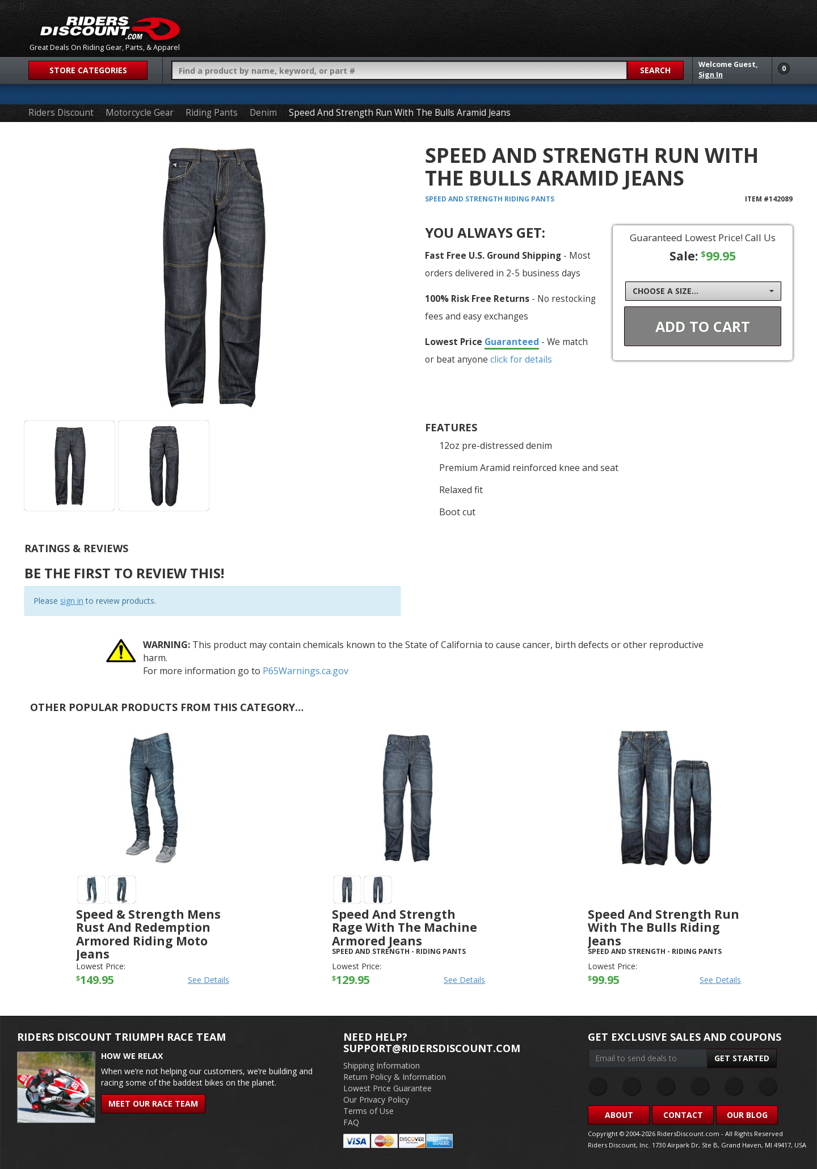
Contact (683, 1114)
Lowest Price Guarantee (387, 1088)
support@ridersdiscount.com (431, 1048)
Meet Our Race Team (153, 1103)
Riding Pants (212, 113)
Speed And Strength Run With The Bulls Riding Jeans (663, 927)
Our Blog (747, 1114)
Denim (263, 113)
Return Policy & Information (394, 1076)
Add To (702, 326)
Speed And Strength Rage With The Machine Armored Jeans (404, 927)
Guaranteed (512, 341)
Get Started (741, 1058)
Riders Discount (61, 113)
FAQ (351, 1122)
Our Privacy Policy (376, 1099)
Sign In (710, 74)
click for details (521, 359)
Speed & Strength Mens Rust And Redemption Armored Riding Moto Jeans (148, 933)
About (619, 1114)
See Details (208, 979)
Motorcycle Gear (140, 113)
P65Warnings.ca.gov (305, 671)
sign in (71, 600)
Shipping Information (381, 1065)
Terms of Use (368, 1110)
